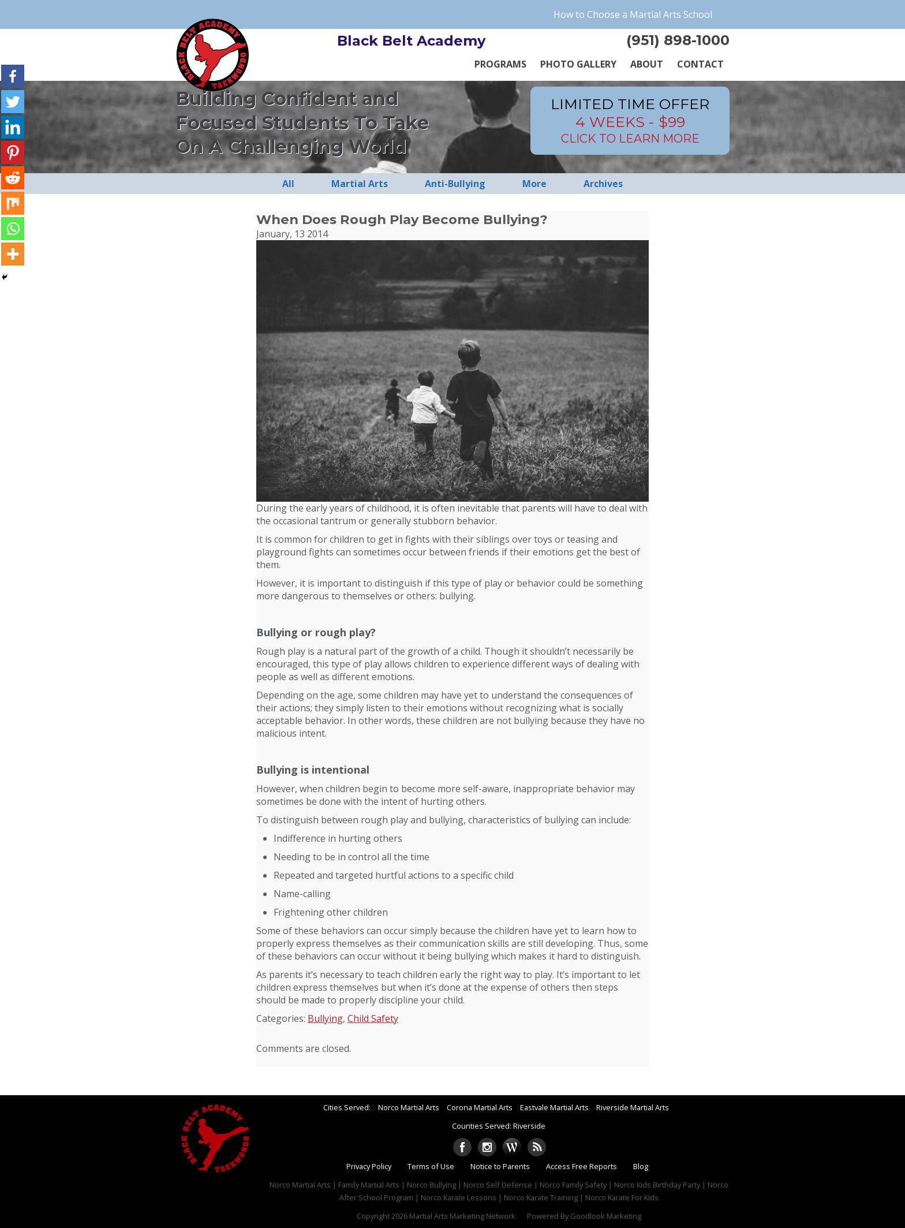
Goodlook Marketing (605, 1216)
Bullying (325, 1018)
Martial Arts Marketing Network (462, 1216)
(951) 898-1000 (678, 40)
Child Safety (372, 1018)
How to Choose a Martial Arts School (633, 14)
